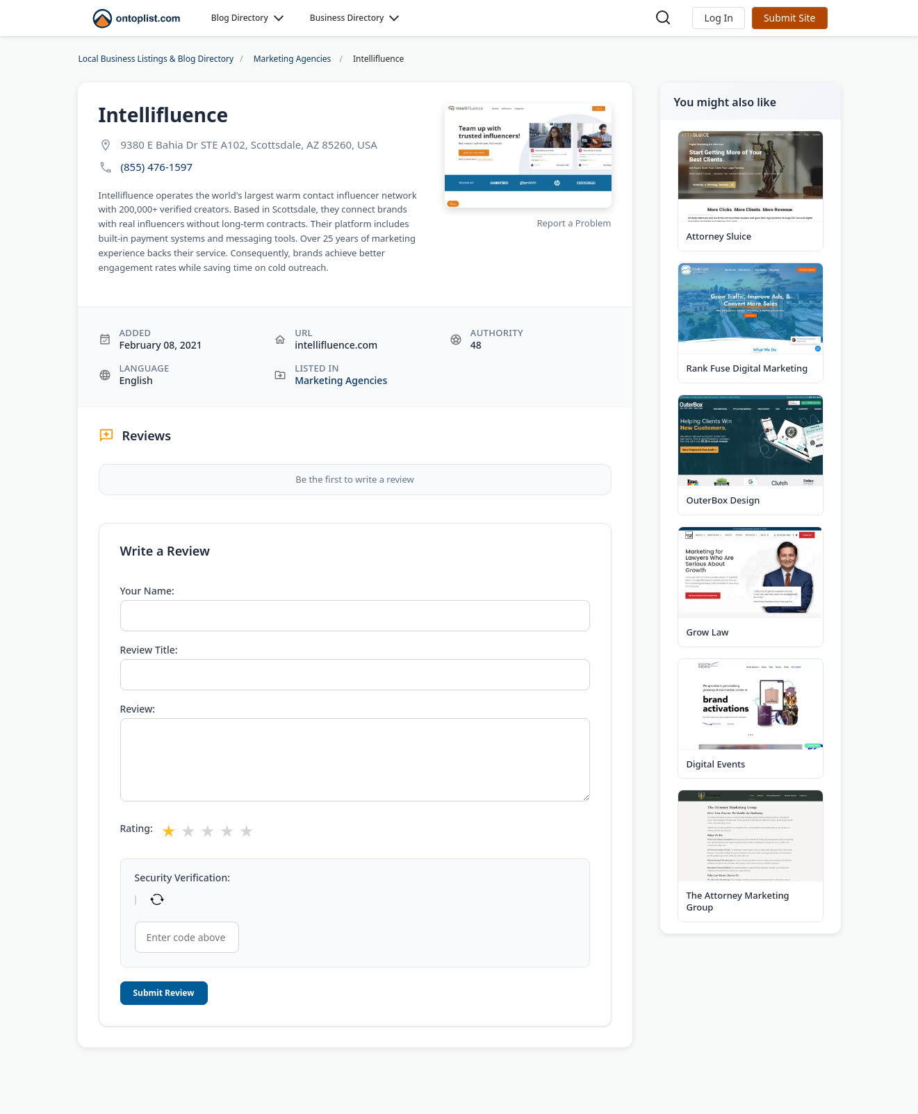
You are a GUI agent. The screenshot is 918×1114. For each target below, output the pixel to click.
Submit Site (790, 17)
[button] (718, 18)
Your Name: (147, 591)
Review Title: (149, 650)
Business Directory (347, 18)
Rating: (136, 828)
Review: (138, 709)
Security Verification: (182, 878)
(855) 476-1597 (157, 167)
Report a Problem (573, 223)
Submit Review (164, 993)
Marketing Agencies (341, 380)
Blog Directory (239, 18)
